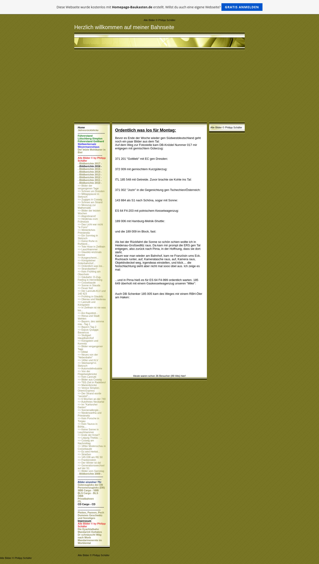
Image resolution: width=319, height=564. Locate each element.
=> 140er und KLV (88, 360)
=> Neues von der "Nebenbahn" (88, 356)
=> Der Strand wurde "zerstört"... (89, 395)
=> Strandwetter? (87, 268)
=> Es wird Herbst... (89, 451)
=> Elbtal (83, 351)
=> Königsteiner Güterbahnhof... (86, 262)
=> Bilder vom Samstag (91, 471)
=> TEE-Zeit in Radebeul (92, 382)
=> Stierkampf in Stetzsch (87, 364)
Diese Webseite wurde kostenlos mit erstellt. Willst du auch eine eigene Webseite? (159, 7)
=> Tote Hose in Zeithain (91, 246)
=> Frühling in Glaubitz (90, 296)
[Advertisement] (159, 87)
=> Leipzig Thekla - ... (90, 437)
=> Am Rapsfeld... (88, 313)
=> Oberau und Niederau (92, 299)
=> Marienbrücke (87, 385)
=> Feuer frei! (85, 288)
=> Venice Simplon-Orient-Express (89, 389)
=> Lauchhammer (88, 249)
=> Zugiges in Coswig (90, 199)
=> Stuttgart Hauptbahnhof (86, 336)
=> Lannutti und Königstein (86, 303)
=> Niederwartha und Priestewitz (89, 414)
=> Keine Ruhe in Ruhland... (87, 242)
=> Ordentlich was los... (91, 266)
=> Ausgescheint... (88, 257)
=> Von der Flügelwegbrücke (87, 372)
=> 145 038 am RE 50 (90, 457)
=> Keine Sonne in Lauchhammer (88, 431)
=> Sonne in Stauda (89, 285)
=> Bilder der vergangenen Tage (88, 187)
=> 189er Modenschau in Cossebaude (92, 447)
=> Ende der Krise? (89, 435)
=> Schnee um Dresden (91, 191)
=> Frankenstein (87, 459)
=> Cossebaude (87, 282)
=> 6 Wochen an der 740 (92, 399)
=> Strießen (84, 454)
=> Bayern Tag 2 (87, 327)
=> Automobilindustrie (90, 368)
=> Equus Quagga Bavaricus (88, 331)
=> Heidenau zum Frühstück (88, 220)
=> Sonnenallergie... (89, 410)
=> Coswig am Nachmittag (86, 442)
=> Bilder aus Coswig (90, 379)
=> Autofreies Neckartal (91, 401)
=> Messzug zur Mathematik (87, 206)
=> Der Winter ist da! (89, 462)
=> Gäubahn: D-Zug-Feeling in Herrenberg (90, 278)
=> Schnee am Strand (90, 202)
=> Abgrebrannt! (87, 216)
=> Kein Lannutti (87, 376)
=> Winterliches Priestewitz (86, 231)
